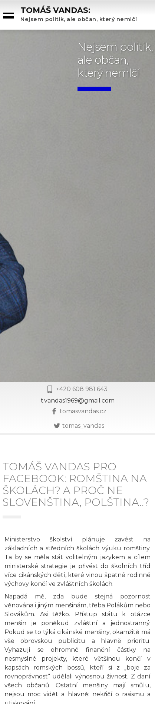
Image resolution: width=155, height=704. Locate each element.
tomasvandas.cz (83, 411)
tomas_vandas (83, 425)
